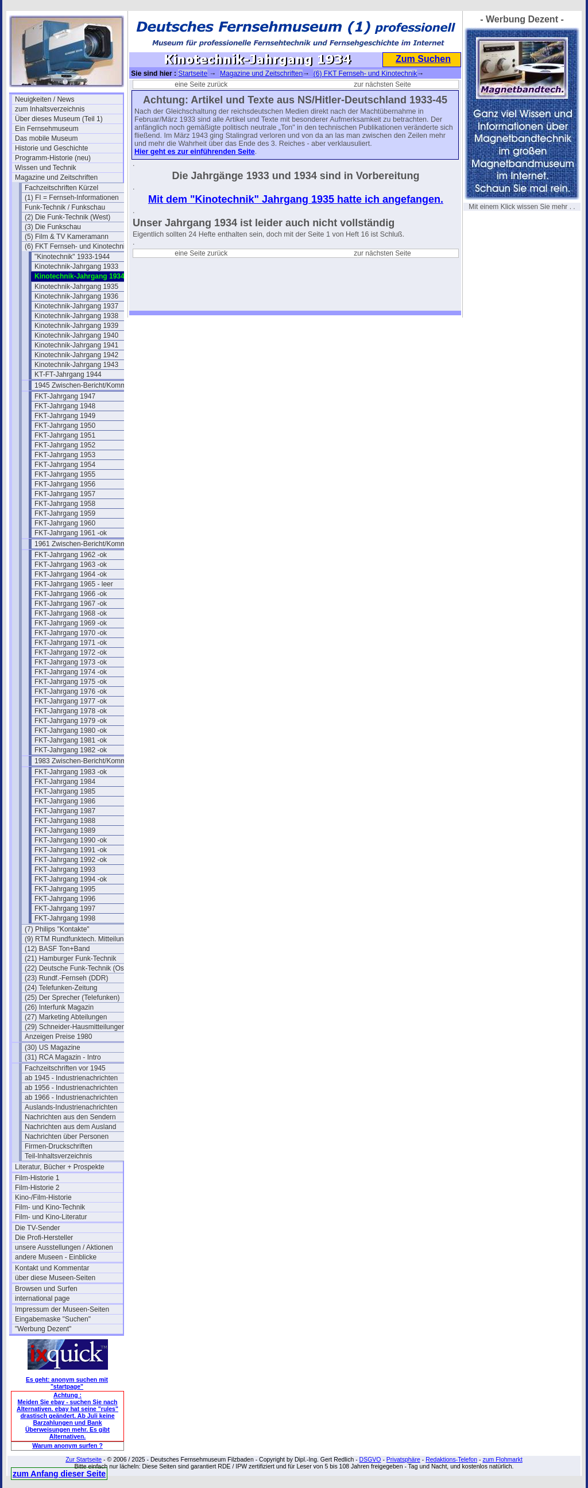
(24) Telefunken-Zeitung (61, 988)
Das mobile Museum (46, 138)
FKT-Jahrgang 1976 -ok (70, 691)
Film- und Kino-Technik (50, 1207)
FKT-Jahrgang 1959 (64, 513)
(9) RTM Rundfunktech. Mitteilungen (79, 939)
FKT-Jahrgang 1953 (64, 455)
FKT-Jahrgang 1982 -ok (70, 750)
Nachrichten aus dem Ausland (70, 1127)
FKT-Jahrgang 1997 (64, 909)
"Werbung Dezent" (43, 1329)
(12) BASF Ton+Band (57, 949)
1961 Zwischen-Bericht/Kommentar (88, 544)
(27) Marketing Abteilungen (66, 1017)
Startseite (192, 73)
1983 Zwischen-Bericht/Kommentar (88, 761)
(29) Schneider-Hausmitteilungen (75, 1027)
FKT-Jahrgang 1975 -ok (70, 682)
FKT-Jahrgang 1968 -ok (70, 613)
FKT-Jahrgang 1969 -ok (70, 623)
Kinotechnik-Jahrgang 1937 (76, 306)
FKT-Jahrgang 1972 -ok (70, 652)
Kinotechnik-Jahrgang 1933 (76, 266)
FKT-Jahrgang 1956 (64, 484)
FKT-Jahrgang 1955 (64, 474)
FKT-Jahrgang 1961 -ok (70, 533)
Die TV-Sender (37, 1228)
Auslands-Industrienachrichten (71, 1107)
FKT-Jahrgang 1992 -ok (70, 860)
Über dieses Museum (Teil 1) (59, 119)
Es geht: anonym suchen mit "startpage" (67, 1383)
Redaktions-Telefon (451, 1459)
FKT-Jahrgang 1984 (64, 782)
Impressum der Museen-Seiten (62, 1309)
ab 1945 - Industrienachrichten (71, 1078)
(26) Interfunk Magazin (59, 1007)
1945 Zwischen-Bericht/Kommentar (88, 385)
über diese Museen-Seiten (55, 1278)
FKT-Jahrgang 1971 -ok (70, 643)
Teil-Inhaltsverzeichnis (58, 1156)
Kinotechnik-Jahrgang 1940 (76, 335)
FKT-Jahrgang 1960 (64, 523)
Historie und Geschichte (51, 148)
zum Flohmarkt (502, 1459)
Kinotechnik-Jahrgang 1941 (76, 345)
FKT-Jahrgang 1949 (64, 416)
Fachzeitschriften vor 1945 (65, 1068)
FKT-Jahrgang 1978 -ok (70, 711)
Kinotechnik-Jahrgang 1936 (76, 296)
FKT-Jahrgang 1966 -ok (70, 594)
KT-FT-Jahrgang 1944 (68, 374)
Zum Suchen (423, 59)
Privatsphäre (403, 1459)
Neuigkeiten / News (44, 99)
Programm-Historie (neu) (53, 158)
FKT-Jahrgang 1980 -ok (70, 730)
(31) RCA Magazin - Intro (63, 1057)
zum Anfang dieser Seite (59, 1473)
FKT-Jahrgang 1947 (64, 396)
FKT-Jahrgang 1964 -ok (70, 574)
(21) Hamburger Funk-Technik (70, 958)
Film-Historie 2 (37, 1188)
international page (42, 1298)
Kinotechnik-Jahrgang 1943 (76, 365)
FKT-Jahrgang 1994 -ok (70, 879)
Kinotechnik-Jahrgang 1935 (76, 287)
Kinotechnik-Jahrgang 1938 (76, 316)
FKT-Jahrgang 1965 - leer (73, 584)
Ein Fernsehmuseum (47, 129)
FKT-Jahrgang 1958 (64, 504)
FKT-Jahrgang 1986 (64, 801)
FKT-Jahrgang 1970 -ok (70, 633)
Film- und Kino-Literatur (51, 1217)
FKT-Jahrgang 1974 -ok (70, 672)
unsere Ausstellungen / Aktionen (64, 1247)
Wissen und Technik (45, 168)
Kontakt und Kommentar (52, 1268)
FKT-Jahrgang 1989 (64, 830)
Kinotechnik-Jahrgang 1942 (76, 355)
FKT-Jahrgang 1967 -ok (70, 604)
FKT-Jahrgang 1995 (64, 889)
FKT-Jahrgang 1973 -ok (70, 662)
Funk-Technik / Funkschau (65, 207)
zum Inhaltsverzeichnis (49, 109)
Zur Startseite (83, 1459)
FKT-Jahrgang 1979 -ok (70, 721)
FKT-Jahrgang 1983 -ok (70, 772)
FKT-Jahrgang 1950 (64, 426)
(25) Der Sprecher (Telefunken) (72, 998)
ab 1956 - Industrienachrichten (71, 1088)
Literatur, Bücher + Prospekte (60, 1167)
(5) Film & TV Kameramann (67, 237)
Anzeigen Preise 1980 (58, 1037)
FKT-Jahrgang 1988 (64, 821)
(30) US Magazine (52, 1047)
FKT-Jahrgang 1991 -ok (70, 850)
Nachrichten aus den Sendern (70, 1117)
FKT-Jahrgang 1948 (64, 406)
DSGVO (370, 1459)
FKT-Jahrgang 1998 (64, 918)
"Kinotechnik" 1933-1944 (72, 257)
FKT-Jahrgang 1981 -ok (70, 740)
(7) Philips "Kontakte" (57, 929)
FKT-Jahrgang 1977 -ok (70, 701)
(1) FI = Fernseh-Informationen (72, 198)
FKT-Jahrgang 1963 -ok (70, 565)
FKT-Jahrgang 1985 (64, 791)
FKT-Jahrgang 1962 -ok (70, 555)
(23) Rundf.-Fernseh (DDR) (66, 978)
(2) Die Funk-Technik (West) (67, 217)
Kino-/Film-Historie (43, 1197)
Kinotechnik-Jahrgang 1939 (76, 326)
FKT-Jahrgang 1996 (64, 899)
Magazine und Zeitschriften (56, 177)
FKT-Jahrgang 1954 (64, 465)
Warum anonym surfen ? (67, 1445)
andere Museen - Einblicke (55, 1257)
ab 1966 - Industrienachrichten (71, 1097)
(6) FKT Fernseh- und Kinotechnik (77, 246)
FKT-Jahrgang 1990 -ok (70, 840)
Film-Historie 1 (37, 1178)
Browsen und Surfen (46, 1289)
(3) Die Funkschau (53, 227)
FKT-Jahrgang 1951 (64, 435)
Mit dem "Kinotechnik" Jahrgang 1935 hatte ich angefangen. (295, 199)
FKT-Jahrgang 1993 (64, 869)
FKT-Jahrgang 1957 (64, 494)
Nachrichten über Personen (67, 1137)
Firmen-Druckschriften (58, 1146)
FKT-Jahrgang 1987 (64, 811)
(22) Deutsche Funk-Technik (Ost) (76, 968)
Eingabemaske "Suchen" (53, 1319)
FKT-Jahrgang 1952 (64, 445)
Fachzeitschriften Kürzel (61, 188)
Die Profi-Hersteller (44, 1238)
